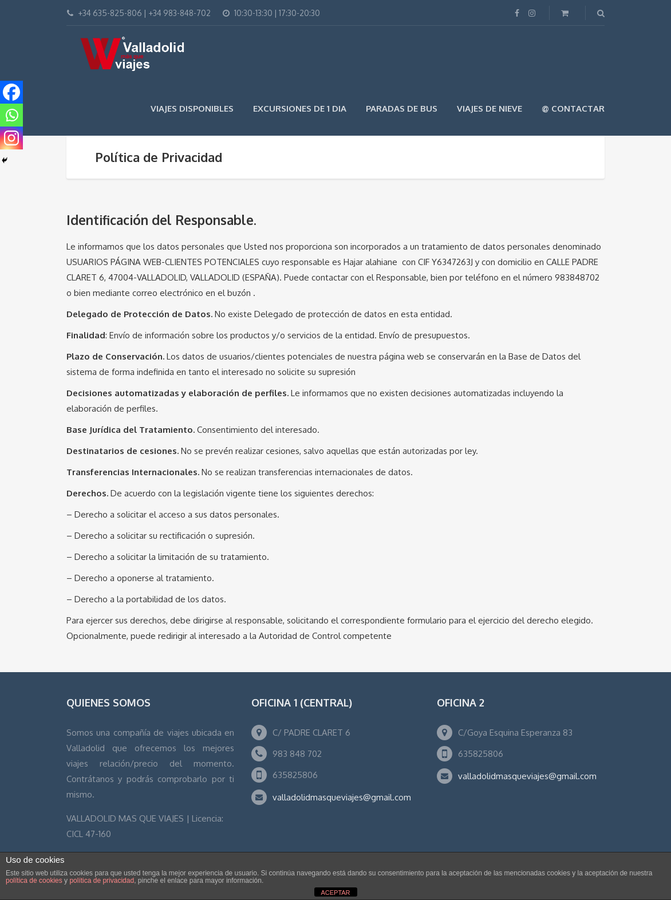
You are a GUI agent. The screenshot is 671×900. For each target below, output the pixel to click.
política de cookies (34, 881)
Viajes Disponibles (192, 108)
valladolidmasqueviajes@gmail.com (342, 797)
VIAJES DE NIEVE (489, 108)
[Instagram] (11, 138)
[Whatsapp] (11, 115)
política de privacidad (101, 881)
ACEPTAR (335, 892)
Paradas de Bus (401, 108)
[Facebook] (11, 92)
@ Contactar (573, 108)
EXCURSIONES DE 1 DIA (299, 108)
